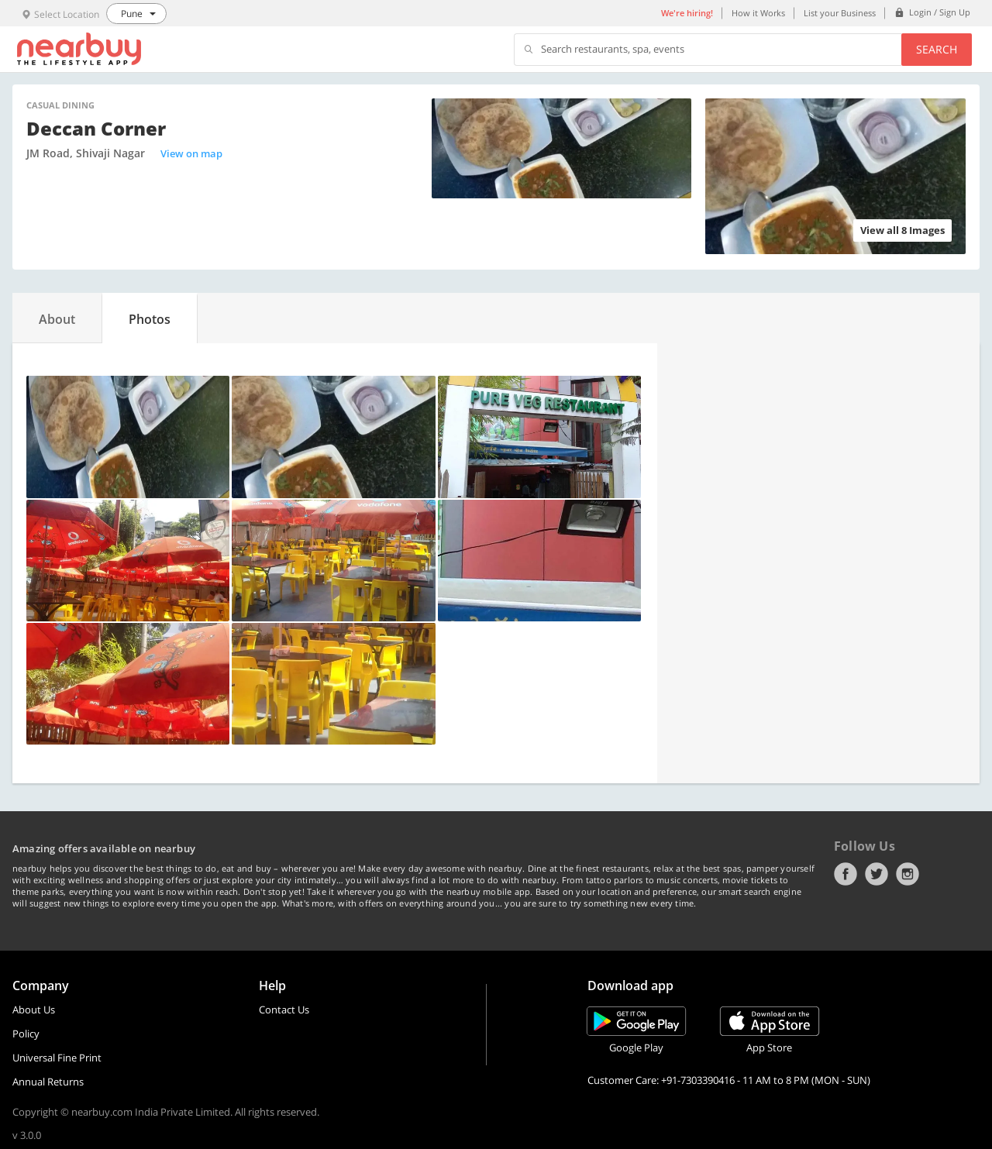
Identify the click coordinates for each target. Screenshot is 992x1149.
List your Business (840, 13)
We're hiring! (687, 13)
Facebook (845, 874)
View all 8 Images (902, 230)
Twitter (876, 874)
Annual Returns (48, 1082)
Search (936, 49)
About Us (33, 1010)
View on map (191, 153)
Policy (26, 1034)
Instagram (907, 874)
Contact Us (284, 1010)
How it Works (758, 13)
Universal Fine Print (57, 1058)
